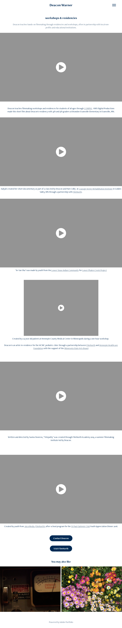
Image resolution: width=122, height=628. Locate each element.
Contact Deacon (61, 538)
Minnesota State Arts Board (76, 348)
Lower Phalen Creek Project (94, 270)
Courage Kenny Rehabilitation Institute (96, 188)
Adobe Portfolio (66, 622)
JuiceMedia (29, 526)
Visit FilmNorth (61, 548)
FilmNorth (77, 191)
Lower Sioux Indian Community (65, 270)
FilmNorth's (40, 526)
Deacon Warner (61, 5)
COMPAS (88, 108)
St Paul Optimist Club (80, 526)
